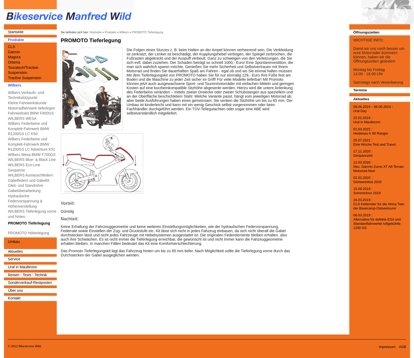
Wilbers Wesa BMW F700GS (31, 154)
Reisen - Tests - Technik (27, 275)
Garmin (14, 52)
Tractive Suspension (24, 78)
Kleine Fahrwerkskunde (27, 103)
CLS (11, 47)
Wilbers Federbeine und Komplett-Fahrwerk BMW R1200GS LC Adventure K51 (31, 144)
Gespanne (16, 170)
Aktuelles (15, 251)
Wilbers (14, 85)
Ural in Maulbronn (22, 267)
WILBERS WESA (22, 118)
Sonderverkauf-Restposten (30, 282)
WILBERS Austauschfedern (30, 175)
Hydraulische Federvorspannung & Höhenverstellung (25, 201)
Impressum (387, 347)
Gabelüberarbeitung (24, 191)
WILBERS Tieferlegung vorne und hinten (32, 214)
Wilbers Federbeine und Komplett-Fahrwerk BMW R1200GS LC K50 (28, 128)
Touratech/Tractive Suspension (23, 70)
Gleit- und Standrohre (25, 185)
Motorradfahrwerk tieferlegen (31, 108)
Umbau (14, 242)
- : (373, 108)
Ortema (14, 62)
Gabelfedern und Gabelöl (28, 180)
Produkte (16, 40)
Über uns (15, 290)
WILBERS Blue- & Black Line (32, 159)
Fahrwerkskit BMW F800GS (31, 113)
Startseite (15, 32)
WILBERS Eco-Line (24, 165)
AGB (402, 347)
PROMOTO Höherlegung (28, 233)
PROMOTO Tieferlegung (29, 223)
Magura (14, 57)
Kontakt (14, 298)
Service (14, 259)
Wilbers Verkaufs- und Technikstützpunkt (26, 95)
